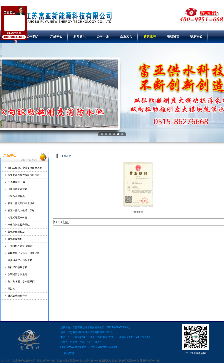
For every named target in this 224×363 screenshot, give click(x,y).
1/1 (66, 222)
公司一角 (103, 36)
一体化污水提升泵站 (19, 224)
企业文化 (126, 36)
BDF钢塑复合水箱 (17, 189)
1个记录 (58, 222)
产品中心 (56, 36)
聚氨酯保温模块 (16, 231)
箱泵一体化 (48, 360)
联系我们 (196, 36)
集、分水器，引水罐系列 (21, 281)
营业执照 (138, 212)
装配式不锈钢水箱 (17, 267)
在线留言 (173, 36)
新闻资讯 (79, 36)
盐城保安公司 (119, 360)
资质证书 (150, 36)
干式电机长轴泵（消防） (21, 246)
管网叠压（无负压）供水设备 (23, 253)
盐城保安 (88, 360)
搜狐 (39, 360)
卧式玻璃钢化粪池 (17, 295)
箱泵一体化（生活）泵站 (21, 210)
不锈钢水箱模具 (16, 196)
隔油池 (11, 288)
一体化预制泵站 (102, 360)
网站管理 (69, 353)
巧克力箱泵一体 (16, 182)
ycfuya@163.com (107, 347)
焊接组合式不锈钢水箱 (20, 260)
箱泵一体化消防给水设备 (21, 203)
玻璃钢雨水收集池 (17, 274)
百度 (15, 360)
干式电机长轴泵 (26, 360)
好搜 (59, 360)
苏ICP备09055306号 (118, 327)
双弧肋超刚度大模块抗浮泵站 (23, 174)
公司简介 (33, 36)
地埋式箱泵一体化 (17, 217)
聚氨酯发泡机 (15, 238)
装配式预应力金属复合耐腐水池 (25, 167)
